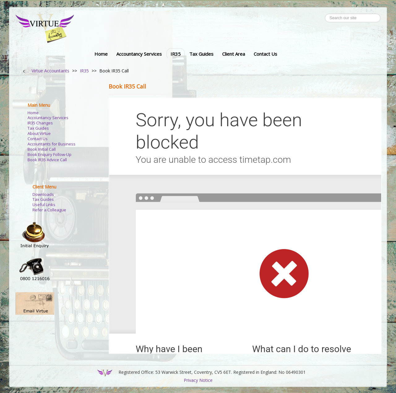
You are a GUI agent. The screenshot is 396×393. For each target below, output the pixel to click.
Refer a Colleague (49, 210)
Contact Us (265, 54)
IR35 (175, 54)
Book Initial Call (42, 149)
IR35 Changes (40, 123)
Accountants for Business (51, 144)
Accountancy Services (139, 54)
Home (101, 54)
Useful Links (43, 204)
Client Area (233, 54)
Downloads (43, 194)
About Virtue (39, 133)
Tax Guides (201, 54)
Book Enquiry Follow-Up (49, 154)
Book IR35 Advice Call (47, 159)
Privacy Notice (198, 380)
